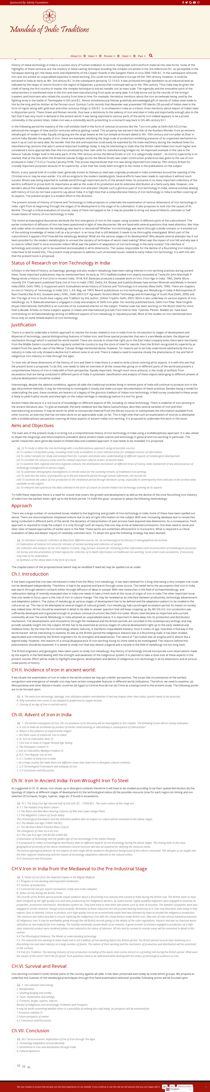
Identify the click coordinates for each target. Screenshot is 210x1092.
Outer (173, 22)
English (172, 1089)
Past (188, 22)
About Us (123, 22)
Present (156, 22)
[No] (206, 1087)
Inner (139, 22)
